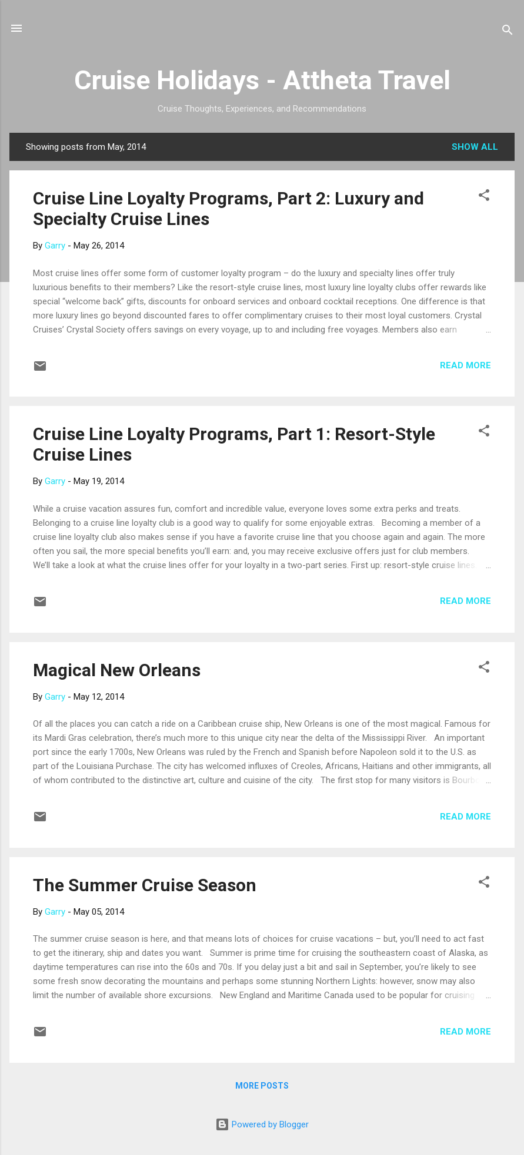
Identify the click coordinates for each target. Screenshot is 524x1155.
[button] (484, 197)
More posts (262, 1085)
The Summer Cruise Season (144, 885)
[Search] (507, 32)
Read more (465, 365)
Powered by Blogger (262, 1124)
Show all (475, 147)
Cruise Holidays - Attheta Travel (262, 80)
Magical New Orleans (117, 670)
